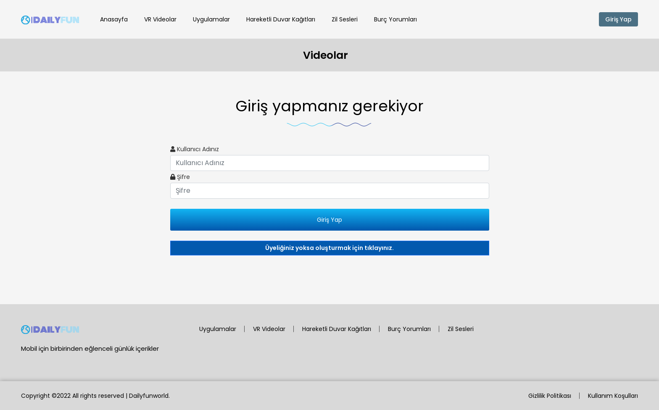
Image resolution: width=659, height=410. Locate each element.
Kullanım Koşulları (613, 396)
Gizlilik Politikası (549, 396)
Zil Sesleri (345, 19)
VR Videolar (160, 19)
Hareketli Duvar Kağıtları (280, 19)
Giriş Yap (618, 19)
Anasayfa (114, 19)
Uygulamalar (211, 19)
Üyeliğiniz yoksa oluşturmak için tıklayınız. (329, 248)
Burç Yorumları (395, 19)
